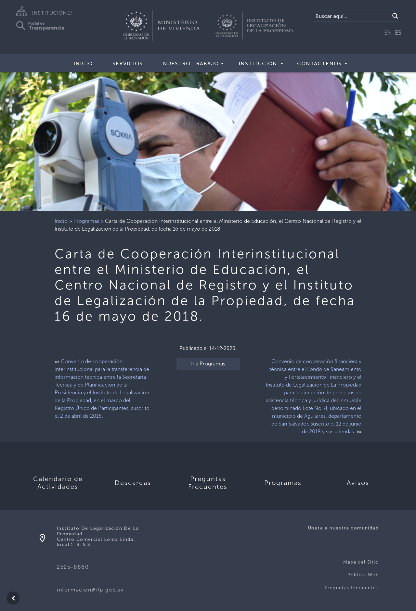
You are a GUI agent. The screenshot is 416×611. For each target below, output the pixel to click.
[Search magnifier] (395, 15)
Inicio (83, 63)
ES (398, 32)
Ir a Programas (208, 364)
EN (388, 32)
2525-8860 (73, 567)
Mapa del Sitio (361, 562)
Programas (86, 221)
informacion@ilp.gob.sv (90, 590)
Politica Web (363, 575)
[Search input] (351, 15)
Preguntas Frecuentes (352, 588)
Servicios (127, 63)
